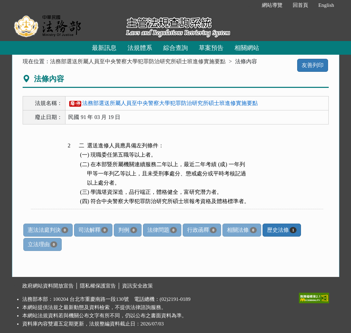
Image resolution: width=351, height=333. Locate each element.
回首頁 (300, 5)
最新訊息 (104, 47)
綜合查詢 (175, 47)
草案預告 (211, 47)
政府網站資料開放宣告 (48, 286)
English (326, 5)
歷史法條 (281, 230)
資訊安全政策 (137, 286)
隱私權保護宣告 (98, 286)
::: (249, 5)
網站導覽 (272, 5)
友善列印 (313, 65)
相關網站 (246, 47)
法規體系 (140, 47)
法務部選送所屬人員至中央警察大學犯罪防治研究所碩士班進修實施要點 (138, 61)
